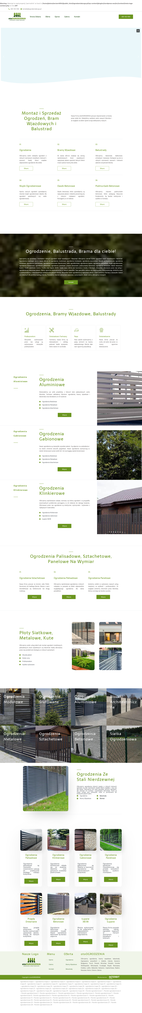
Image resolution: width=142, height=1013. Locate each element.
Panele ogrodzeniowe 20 (62, 1004)
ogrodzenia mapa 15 (28, 990)
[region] (71, 59)
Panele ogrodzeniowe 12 (98, 999)
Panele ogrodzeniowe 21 (81, 1004)
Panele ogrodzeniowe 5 (66, 997)
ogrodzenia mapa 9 (34, 987)
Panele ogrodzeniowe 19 (42, 1004)
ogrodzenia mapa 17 (60, 990)
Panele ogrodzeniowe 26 (82, 1006)
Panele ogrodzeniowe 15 (61, 1001)
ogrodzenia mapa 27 (27, 994)
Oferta (47, 16)
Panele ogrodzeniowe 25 (62, 1006)
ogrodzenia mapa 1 (27, 985)
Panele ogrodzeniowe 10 (60, 999)
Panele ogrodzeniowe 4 (48, 997)
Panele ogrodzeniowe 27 (101, 1006)
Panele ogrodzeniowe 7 (103, 997)
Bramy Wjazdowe (71, 968)
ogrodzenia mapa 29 (60, 994)
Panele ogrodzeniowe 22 (100, 1004)
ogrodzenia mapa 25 (92, 992)
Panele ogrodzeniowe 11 (79, 999)
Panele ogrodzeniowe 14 (42, 1001)
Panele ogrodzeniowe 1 (94, 994)
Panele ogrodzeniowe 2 (112, 994)
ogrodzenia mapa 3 (58, 985)
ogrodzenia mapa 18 (76, 990)
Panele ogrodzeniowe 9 (41, 999)
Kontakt (77, 16)
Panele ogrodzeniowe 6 (85, 997)
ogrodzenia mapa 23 (60, 992)
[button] (138, 30)
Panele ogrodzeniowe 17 (99, 1001)
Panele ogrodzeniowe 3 (29, 997)
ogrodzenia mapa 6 (89, 985)
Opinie (57, 16)
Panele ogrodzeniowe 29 (43, 1008)
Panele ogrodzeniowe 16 (80, 1001)
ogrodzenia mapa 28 (44, 994)
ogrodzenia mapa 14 (114, 987)
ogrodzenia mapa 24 (76, 992)
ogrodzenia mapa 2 (42, 985)
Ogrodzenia (69, 963)
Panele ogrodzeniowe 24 (43, 1006)
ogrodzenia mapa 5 (73, 985)
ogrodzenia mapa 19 (93, 990)
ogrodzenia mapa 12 (82, 987)
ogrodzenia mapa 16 (44, 990)
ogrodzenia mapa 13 (98, 987)
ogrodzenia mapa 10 (50, 987)
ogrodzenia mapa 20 (109, 990)
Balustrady (69, 973)
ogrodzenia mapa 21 (27, 992)
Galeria (66, 16)
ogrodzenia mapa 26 (109, 992)
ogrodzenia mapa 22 (43, 992)
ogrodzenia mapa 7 (104, 985)
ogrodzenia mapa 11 (66, 987)
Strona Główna (35, 16)
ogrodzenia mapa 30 (76, 994)
